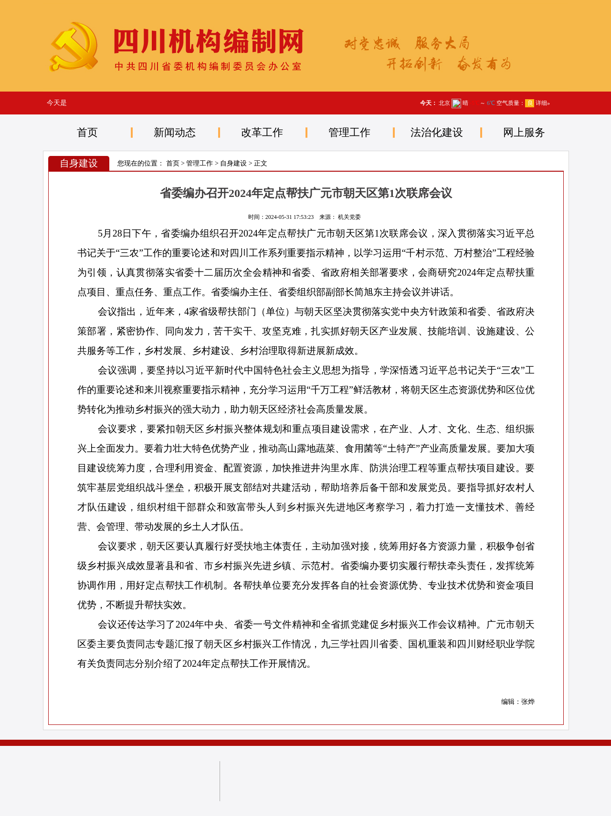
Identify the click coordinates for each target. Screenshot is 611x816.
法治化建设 (437, 132)
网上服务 (524, 132)
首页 (87, 132)
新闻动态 (175, 132)
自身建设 (233, 163)
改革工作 (262, 132)
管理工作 (349, 132)
